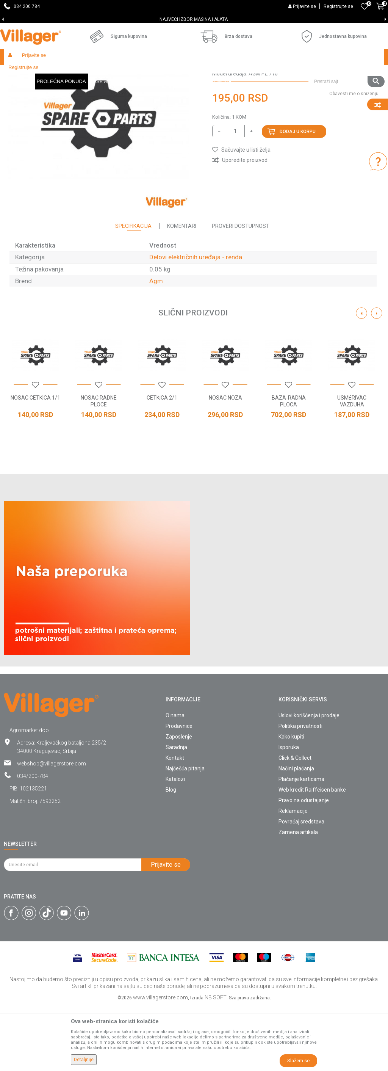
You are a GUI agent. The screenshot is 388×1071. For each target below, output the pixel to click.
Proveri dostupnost (240, 291)
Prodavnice (179, 791)
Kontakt (175, 823)
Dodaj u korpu (298, 196)
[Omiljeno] (364, 6)
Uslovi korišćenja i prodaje (309, 781)
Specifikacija (133, 291)
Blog (171, 855)
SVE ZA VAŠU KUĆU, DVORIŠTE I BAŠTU (193, 19)
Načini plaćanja (296, 834)
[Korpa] (380, 10)
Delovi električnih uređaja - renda (257, 73)
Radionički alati (103, 73)
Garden (73, 73)
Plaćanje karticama (301, 844)
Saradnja (176, 812)
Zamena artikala (298, 897)
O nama (175, 781)
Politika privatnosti (300, 791)
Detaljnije (84, 1059)
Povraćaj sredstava (301, 887)
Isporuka (288, 812)
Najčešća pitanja (185, 834)
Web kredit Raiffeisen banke (312, 855)
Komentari (181, 291)
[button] (346, 57)
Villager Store (18, 73)
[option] (194, 19)
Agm (156, 346)
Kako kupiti (291, 802)
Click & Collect (294, 823)
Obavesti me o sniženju (354, 159)
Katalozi (175, 844)
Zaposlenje (179, 802)
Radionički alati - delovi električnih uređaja (171, 73)
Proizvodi (49, 73)
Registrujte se (338, 6)
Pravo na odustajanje (303, 865)
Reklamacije (293, 876)
